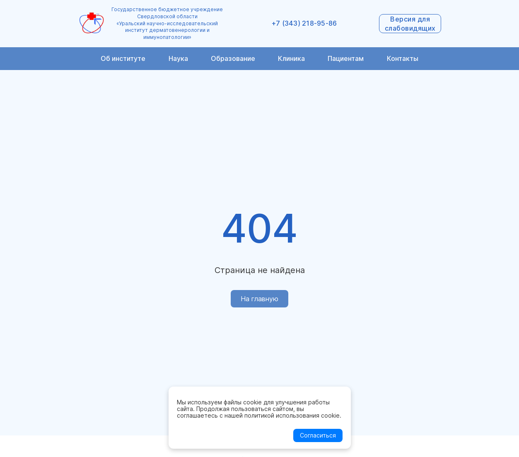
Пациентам (346, 58)
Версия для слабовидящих (410, 23)
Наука (178, 58)
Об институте (123, 58)
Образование (233, 58)
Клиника (291, 58)
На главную (259, 299)
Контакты (402, 58)
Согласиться (318, 435)
